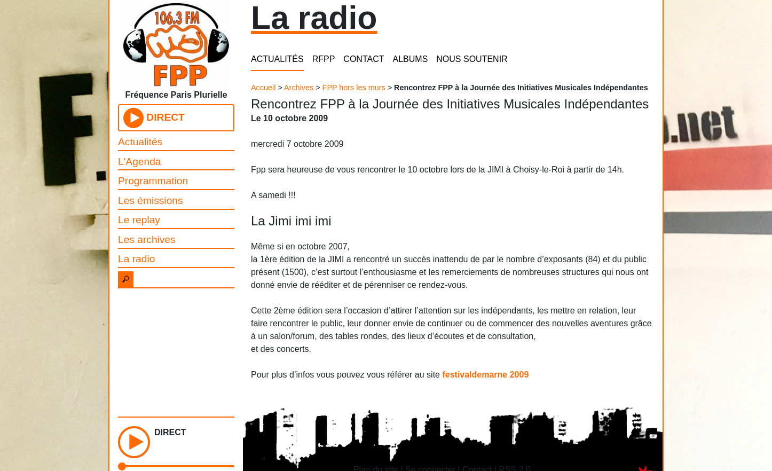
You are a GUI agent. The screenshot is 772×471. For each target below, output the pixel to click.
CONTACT (363, 59)
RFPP (323, 59)
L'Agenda (139, 161)
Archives (298, 87)
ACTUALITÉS (277, 59)
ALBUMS (410, 59)
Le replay (139, 219)
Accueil (263, 87)
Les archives (147, 239)
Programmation (153, 180)
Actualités (140, 141)
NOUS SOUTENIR (471, 59)
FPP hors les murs (353, 87)
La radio (136, 258)
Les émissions (150, 200)
